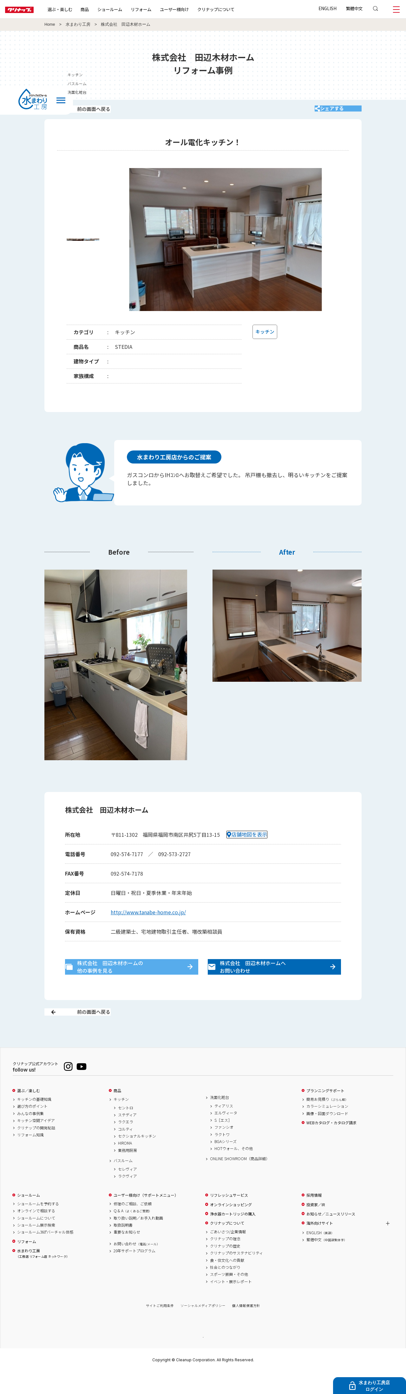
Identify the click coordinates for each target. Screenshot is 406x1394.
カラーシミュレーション (327, 1128)
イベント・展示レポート (231, 1303)
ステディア (127, 1136)
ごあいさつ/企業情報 (228, 1253)
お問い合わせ (137, 1265)
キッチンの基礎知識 (34, 1121)
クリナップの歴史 (225, 1267)
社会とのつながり (225, 1289)
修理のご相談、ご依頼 (133, 1225)
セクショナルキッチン (137, 1158)
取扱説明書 (123, 1246)
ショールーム (130, 9)
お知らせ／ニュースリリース (330, 1235)
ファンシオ (223, 1149)
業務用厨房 (127, 1172)
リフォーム (161, 9)
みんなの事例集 (30, 1135)
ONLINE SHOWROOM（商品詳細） (240, 1180)
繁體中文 (354, 8)
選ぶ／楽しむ (28, 1112)
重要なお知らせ (127, 1253)
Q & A (133, 1232)
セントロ (125, 1129)
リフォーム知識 (30, 1156)
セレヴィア (127, 1190)
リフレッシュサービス (229, 1217)
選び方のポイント (32, 1128)
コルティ (125, 1150)
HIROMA (125, 1164)
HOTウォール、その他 (233, 1170)
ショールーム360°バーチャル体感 (45, 1253)
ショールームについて (36, 1239)
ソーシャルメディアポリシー (203, 1327)
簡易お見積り (327, 1121)
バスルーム (123, 1182)
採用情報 (314, 1217)
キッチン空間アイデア (36, 1142)
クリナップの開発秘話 (36, 1149)
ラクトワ (222, 1156)
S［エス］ (223, 1141)
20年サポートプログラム (134, 1272)
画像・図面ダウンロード (327, 1135)
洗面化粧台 (219, 1119)
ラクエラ (125, 1143)
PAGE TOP (203, 1359)
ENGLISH (327, 8)
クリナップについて (236, 9)
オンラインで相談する (36, 1232)
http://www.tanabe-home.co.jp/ (148, 920)
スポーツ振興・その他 (229, 1296)
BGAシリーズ (225, 1163)
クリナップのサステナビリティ (236, 1274)
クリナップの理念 (225, 1260)
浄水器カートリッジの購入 (233, 1235)
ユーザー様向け (194, 9)
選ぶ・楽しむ (80, 9)
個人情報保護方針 (246, 1327)
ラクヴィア (127, 1198)
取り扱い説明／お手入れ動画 (138, 1239)
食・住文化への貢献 (227, 1281)
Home (49, 24)
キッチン (121, 1121)
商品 (117, 1112)
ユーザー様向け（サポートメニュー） (146, 1217)
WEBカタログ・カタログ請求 (331, 1144)
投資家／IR (315, 1226)
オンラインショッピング (231, 1226)
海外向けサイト (319, 1245)
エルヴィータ (225, 1134)
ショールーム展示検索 (36, 1246)
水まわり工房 (78, 24)
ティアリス (223, 1127)
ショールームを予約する (38, 1225)
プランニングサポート (325, 1112)
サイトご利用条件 (160, 1327)
